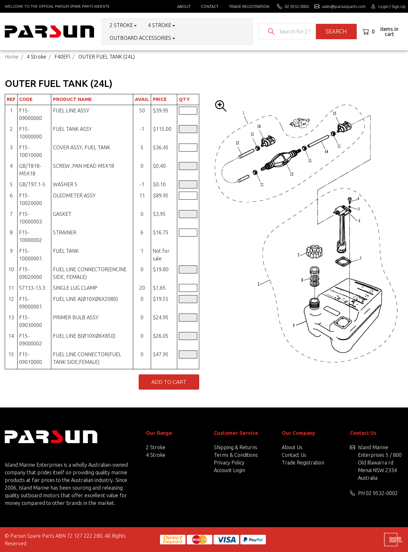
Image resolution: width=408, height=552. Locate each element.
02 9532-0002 (382, 493)
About (184, 6)
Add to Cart (168, 382)
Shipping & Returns (235, 447)
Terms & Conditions (236, 455)
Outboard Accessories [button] (140, 38)
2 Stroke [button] (121, 25)
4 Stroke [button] (159, 25)
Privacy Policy (229, 462)
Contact (210, 6)
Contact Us (294, 455)
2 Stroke (155, 447)
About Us (292, 447)
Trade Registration (249, 6)
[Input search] (295, 31)
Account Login (229, 470)
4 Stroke (155, 455)
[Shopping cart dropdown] (383, 31)
